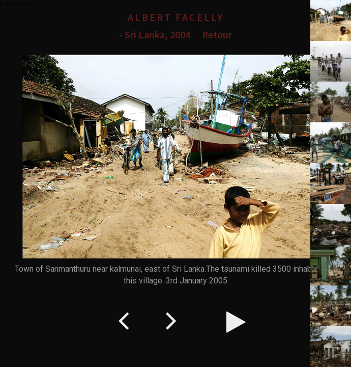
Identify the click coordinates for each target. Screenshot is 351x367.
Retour (217, 34)
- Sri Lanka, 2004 (154, 34)
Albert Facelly (176, 17)
